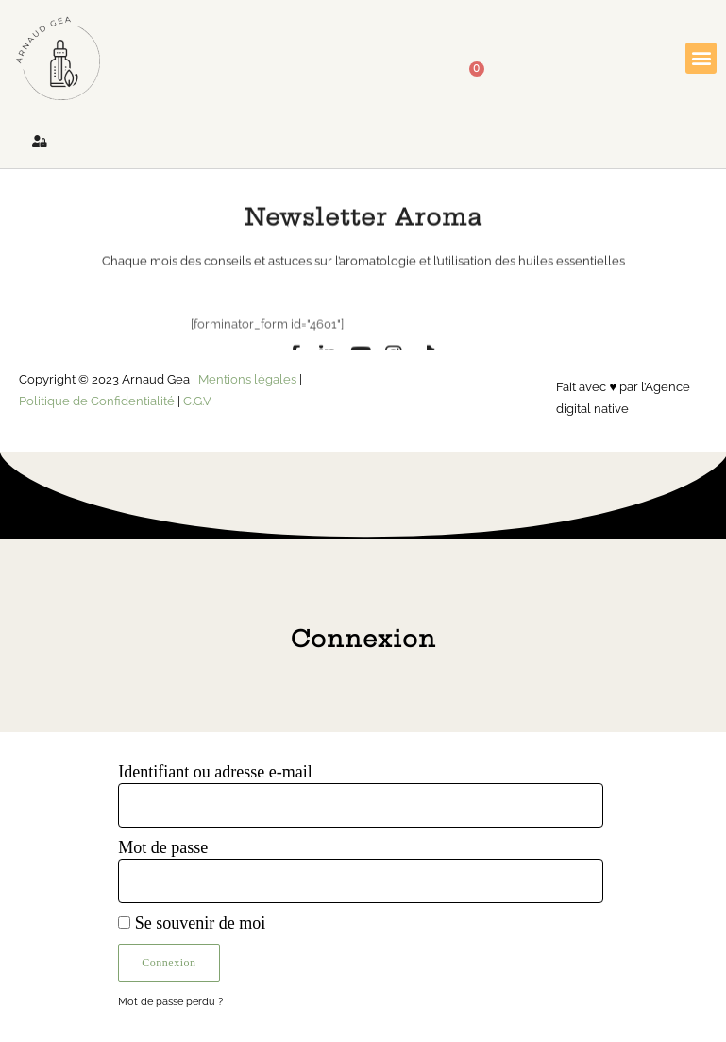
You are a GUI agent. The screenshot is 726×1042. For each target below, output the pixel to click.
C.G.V (197, 400)
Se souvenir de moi (191, 923)
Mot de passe (163, 847)
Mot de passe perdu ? (170, 1002)
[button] (701, 58)
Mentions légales (247, 378)
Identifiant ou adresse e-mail (215, 771)
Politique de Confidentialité (97, 400)
